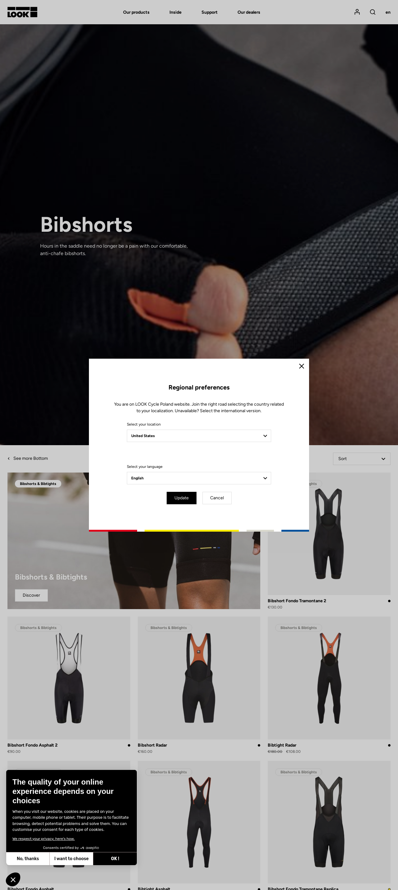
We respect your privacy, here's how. (43, 838)
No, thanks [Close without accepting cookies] (28, 858)
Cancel (217, 498)
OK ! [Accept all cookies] (115, 858)
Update (181, 498)
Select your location (144, 424)
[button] (13, 879)
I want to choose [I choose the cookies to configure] (71, 858)
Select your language (145, 466)
